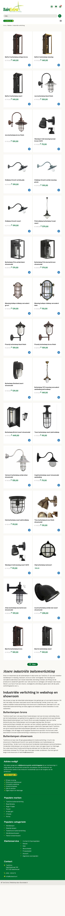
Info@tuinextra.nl (27, 783)
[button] (61, 21)
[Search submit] (59, 16)
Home (4, 25)
